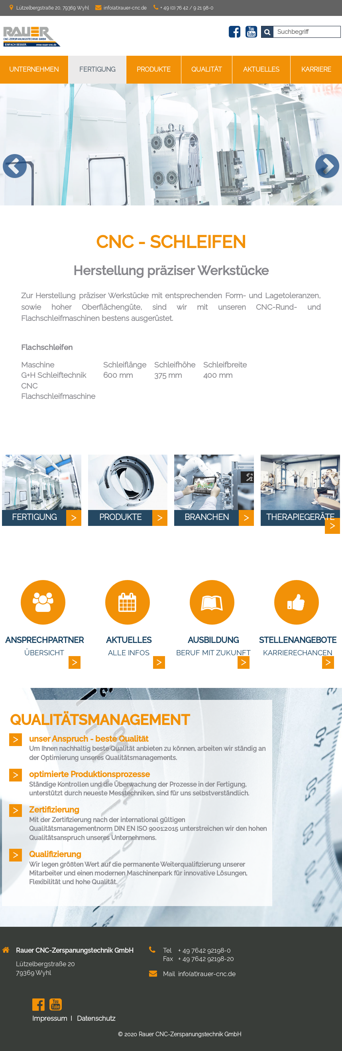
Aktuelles (261, 69)
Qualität (206, 69)
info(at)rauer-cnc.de (125, 8)
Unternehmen (34, 69)
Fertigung (97, 69)
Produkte (154, 69)
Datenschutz (96, 1018)
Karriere (316, 69)
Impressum (49, 1018)
